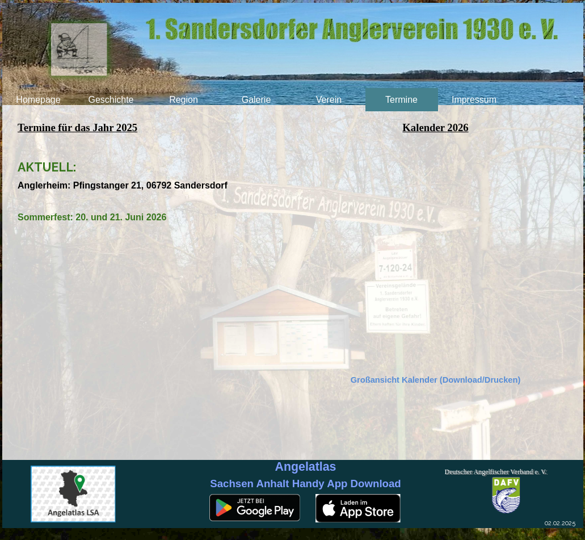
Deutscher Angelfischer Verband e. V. (496, 472)
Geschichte (110, 99)
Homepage (38, 99)
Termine (401, 99)
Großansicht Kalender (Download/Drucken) (436, 379)
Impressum (474, 99)
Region (183, 99)
